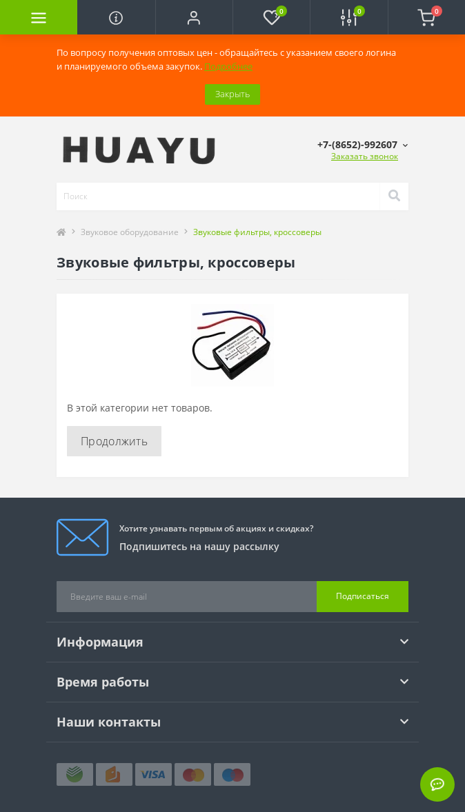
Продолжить (114, 441)
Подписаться (362, 596)
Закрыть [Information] (232, 94)
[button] (193, 17)
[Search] (393, 196)
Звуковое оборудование (130, 232)
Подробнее (228, 66)
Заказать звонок (364, 156)
